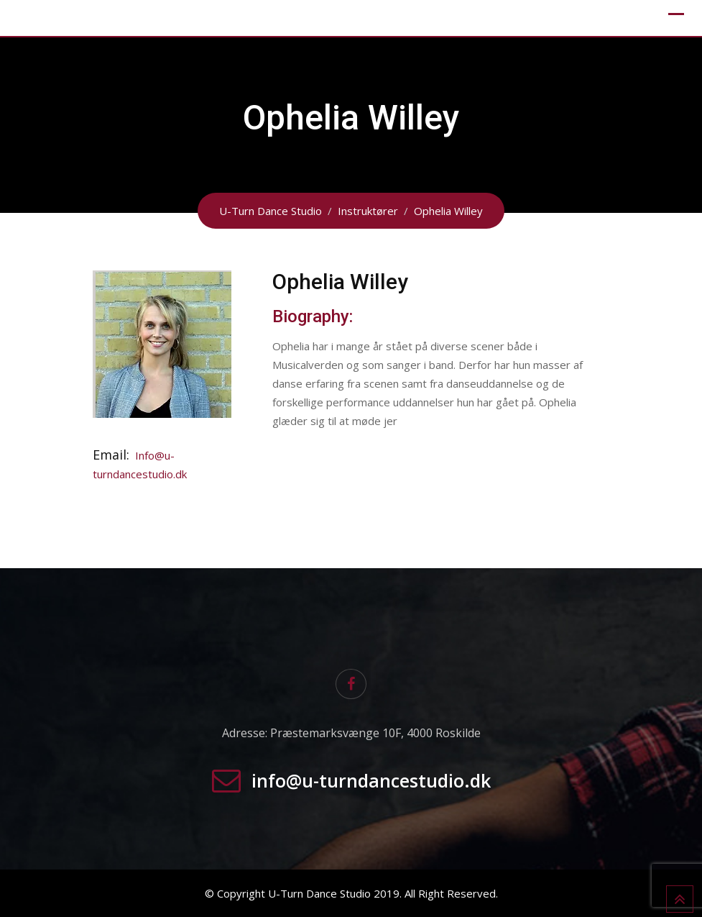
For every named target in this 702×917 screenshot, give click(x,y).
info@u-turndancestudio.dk (371, 780)
